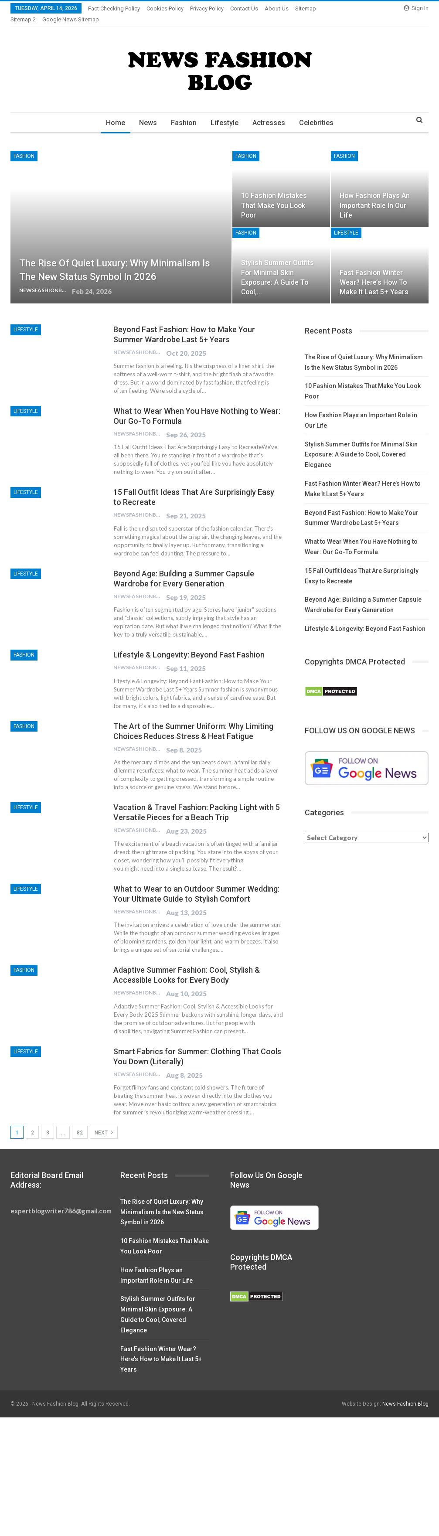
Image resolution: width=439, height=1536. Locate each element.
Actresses (270, 112)
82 (80, 1122)
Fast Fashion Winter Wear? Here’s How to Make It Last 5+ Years (374, 272)
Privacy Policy (207, 8)
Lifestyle (225, 112)
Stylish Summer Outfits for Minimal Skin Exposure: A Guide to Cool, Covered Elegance (361, 444)
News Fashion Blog (405, 1393)
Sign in (416, 8)
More (273, 8)
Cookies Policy (165, 8)
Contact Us (244, 8)
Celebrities (319, 112)
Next (104, 1121)
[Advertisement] (219, 1471)
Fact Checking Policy (114, 8)
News (146, 112)
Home (112, 112)
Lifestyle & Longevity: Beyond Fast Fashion (189, 644)
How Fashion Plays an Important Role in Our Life (375, 194)
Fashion (183, 112)
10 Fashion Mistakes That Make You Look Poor (274, 194)
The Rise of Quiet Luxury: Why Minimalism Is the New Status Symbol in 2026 (162, 1202)
